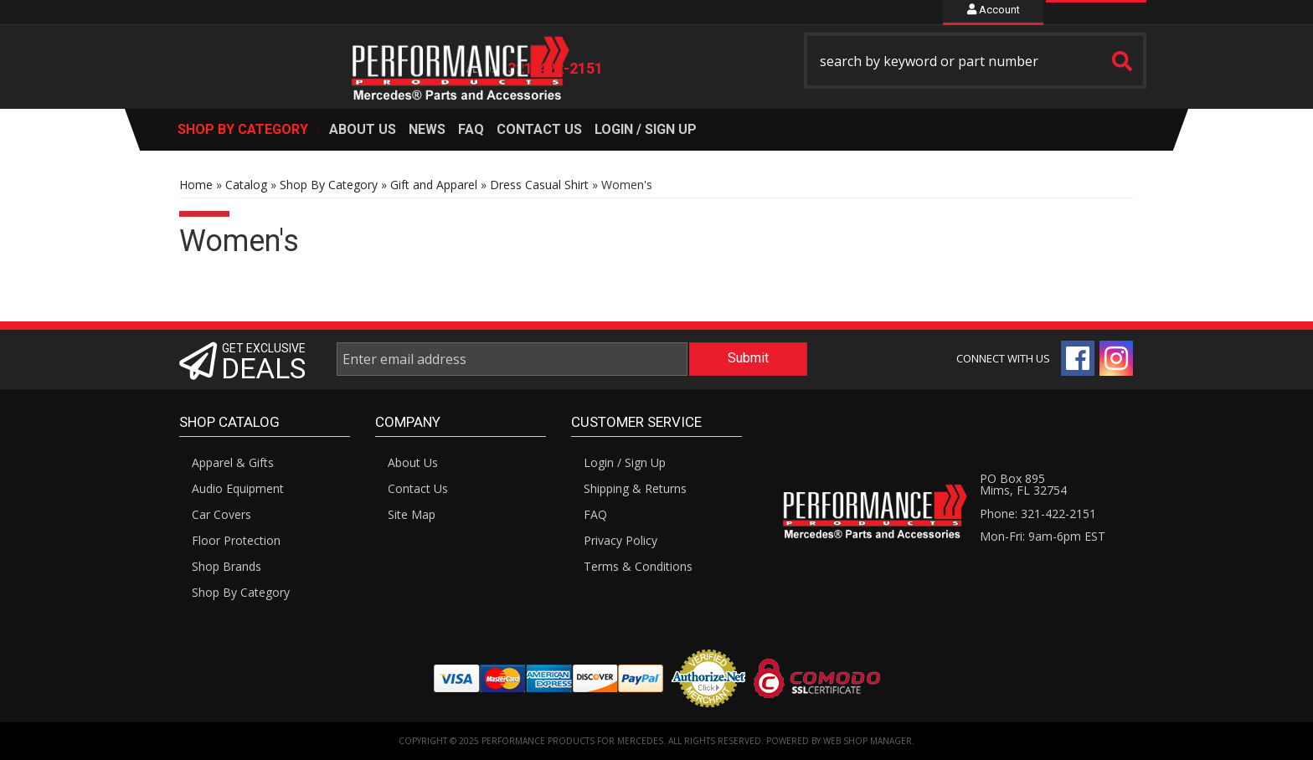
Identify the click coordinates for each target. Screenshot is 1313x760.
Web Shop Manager (867, 741)
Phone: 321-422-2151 (1038, 513)
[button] (975, 61)
